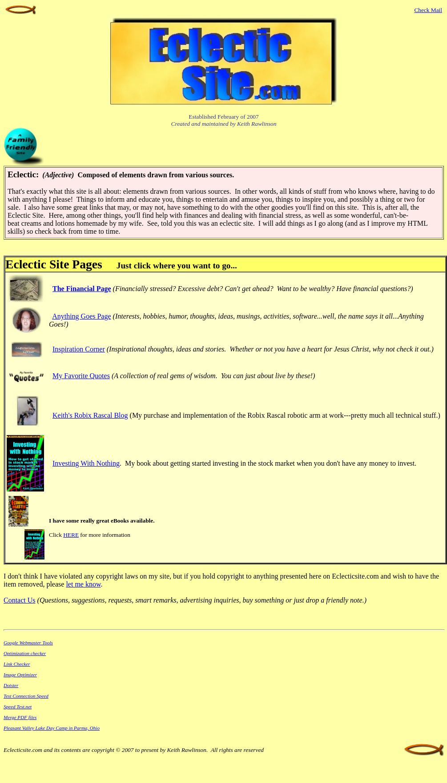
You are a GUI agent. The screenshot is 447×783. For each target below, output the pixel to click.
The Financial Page (81, 288)
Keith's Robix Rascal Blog (90, 415)
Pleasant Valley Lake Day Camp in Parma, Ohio (52, 728)
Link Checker (17, 664)
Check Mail (428, 10)
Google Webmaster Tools (28, 642)
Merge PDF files (20, 717)
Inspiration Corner (78, 349)
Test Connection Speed (26, 696)
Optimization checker (25, 653)
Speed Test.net (18, 706)
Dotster (11, 685)
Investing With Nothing (86, 463)
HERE (71, 534)
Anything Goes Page (81, 316)
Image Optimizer (20, 674)
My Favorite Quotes (81, 376)
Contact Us (20, 600)
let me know (83, 584)
